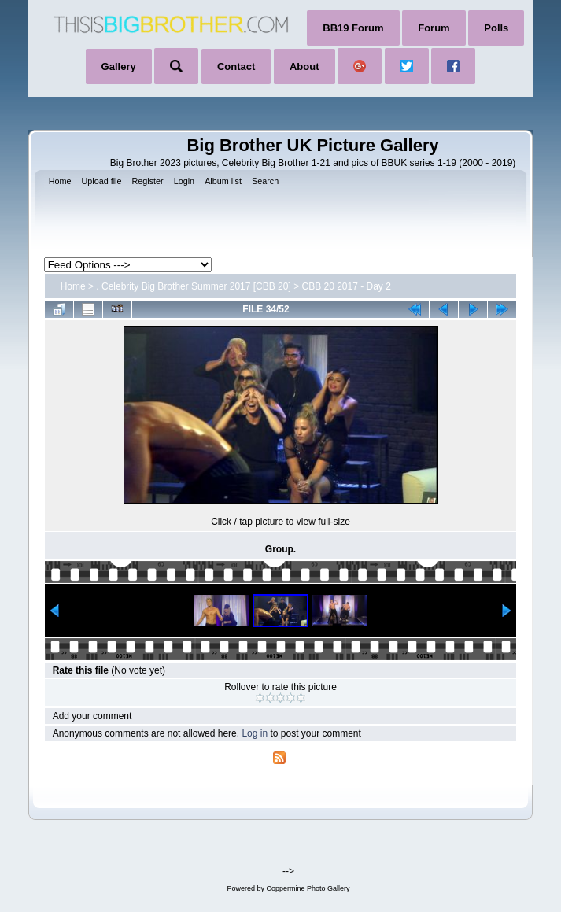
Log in (255, 733)
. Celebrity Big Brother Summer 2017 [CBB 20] (193, 286)
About (304, 66)
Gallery (118, 66)
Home (73, 286)
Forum (433, 28)
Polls (496, 28)
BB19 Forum (353, 28)
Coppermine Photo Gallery (307, 888)
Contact (236, 66)
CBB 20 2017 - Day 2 (345, 286)
